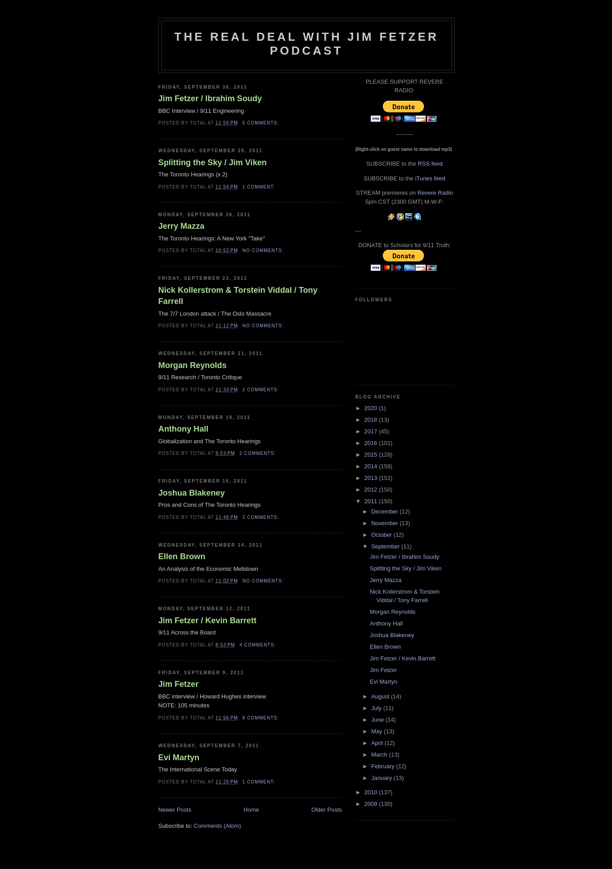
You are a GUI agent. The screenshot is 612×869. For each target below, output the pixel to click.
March (380, 754)
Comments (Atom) (217, 825)
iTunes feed (430, 178)
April (378, 743)
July (377, 708)
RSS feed (430, 163)
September (386, 546)
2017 (371, 431)
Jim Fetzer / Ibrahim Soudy (210, 98)
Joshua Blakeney (191, 492)
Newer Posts (175, 809)
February (383, 766)
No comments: (264, 250)
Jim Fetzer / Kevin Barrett (207, 620)
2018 (371, 419)
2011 (371, 501)
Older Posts (327, 809)
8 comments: (262, 717)
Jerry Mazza (181, 226)
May (377, 731)
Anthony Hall (183, 428)
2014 (371, 466)
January (382, 778)
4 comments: (259, 644)
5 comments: (262, 122)
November (385, 523)
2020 (371, 408)
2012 (371, 489)
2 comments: (262, 389)
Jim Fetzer (178, 684)
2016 (371, 443)
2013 (371, 478)
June (378, 719)
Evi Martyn (179, 757)
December (385, 511)
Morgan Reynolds (192, 365)
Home (251, 809)
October (382, 534)
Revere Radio (435, 192)
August (381, 696)
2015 (371, 454)
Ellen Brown (181, 556)
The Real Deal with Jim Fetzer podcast (306, 43)
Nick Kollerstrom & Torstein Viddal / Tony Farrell (238, 296)
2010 (371, 792)
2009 (371, 804)
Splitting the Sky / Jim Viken (212, 162)
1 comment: (260, 186)
